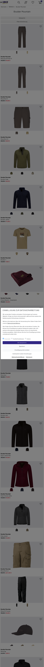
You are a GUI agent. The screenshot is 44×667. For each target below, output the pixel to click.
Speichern (30, 346)
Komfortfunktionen (18, 339)
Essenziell (7, 339)
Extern (29, 339)
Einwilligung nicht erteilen (26, 350)
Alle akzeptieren (28, 342)
